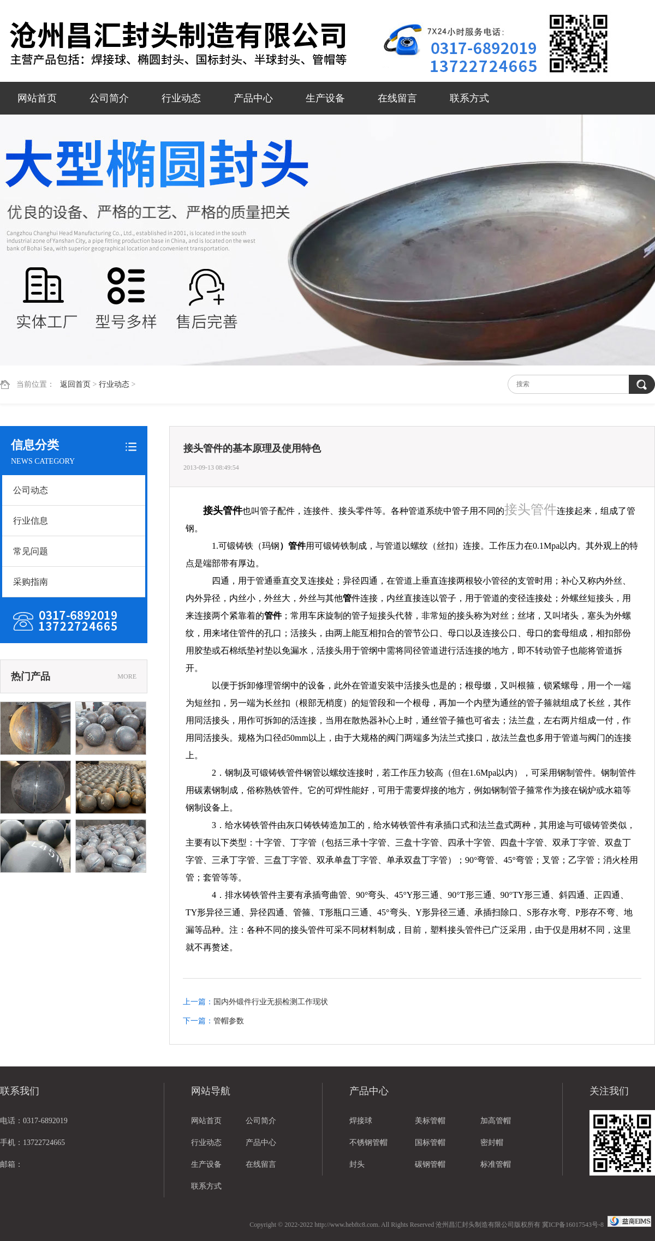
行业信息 (30, 520)
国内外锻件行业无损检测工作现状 (270, 1002)
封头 (357, 1164)
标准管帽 (495, 1164)
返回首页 (75, 384)
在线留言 (397, 98)
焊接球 (360, 1121)
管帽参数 (228, 1021)
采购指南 (30, 581)
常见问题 (30, 551)
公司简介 (109, 98)
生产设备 (325, 98)
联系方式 (469, 98)
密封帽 (491, 1142)
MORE (126, 676)
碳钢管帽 (430, 1164)
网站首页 (37, 98)
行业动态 (181, 98)
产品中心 (253, 98)
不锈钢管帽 (368, 1142)
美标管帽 (430, 1121)
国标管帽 (430, 1142)
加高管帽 (495, 1121)
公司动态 (30, 490)
